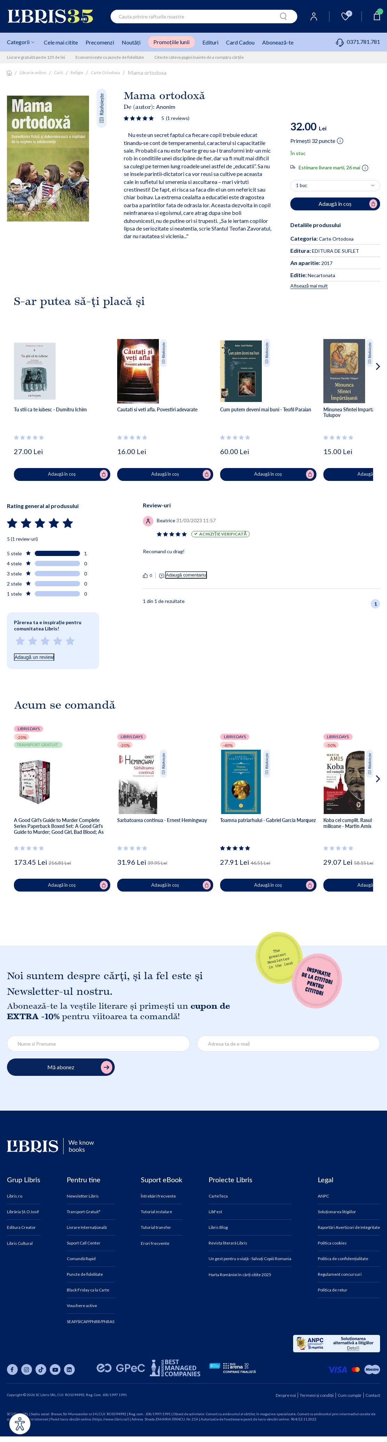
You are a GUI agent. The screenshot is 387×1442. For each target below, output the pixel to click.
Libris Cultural (20, 1243)
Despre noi (286, 1395)
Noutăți (131, 42)
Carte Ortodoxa (105, 72)
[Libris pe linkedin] (69, 1369)
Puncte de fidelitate (85, 1274)
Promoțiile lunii (171, 42)
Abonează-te (277, 42)
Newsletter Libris (83, 1196)
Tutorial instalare (156, 1212)
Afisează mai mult (309, 286)
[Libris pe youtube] (55, 1369)
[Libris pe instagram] (26, 1369)
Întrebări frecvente (158, 1196)
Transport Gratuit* (83, 1212)
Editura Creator (21, 1227)
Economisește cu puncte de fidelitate (109, 57)
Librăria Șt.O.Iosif (23, 1212)
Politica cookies (332, 1243)
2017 (311, 263)
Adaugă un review (34, 657)
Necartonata (312, 275)
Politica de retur (332, 1290)
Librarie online (32, 72)
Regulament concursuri (340, 1274)
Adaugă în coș (77, 474)
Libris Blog (218, 1227)
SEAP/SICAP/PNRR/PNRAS (90, 1322)
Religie (77, 72)
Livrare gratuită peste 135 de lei (36, 57)
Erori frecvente (155, 1243)
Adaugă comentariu (186, 575)
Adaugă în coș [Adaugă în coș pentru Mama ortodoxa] (348, 203)
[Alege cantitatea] (335, 185)
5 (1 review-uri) (22, 539)
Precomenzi (100, 42)
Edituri (210, 42)
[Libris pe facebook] (12, 1369)
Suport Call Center (83, 1243)
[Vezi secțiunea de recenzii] (140, 118)
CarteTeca (218, 1196)
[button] (365, 394)
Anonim (165, 106)
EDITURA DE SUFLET (324, 251)
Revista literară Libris (228, 1243)
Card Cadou (240, 42)
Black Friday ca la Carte (88, 1290)
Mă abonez (79, 1067)
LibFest (215, 1212)
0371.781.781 (358, 41)
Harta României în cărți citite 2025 (240, 1275)
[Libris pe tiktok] (40, 1369)
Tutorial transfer (156, 1227)
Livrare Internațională (87, 1227)
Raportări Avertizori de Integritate (349, 1227)
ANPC (323, 1196)
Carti (58, 72)
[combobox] (204, 16)
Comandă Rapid (81, 1259)
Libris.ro (14, 1196)
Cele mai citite (61, 42)
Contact (372, 1395)
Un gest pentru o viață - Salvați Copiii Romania (250, 1259)
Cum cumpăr (350, 1395)
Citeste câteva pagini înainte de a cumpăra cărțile (199, 57)
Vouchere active (82, 1306)
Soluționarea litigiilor (337, 1212)
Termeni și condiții (317, 1395)
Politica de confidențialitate (343, 1259)
